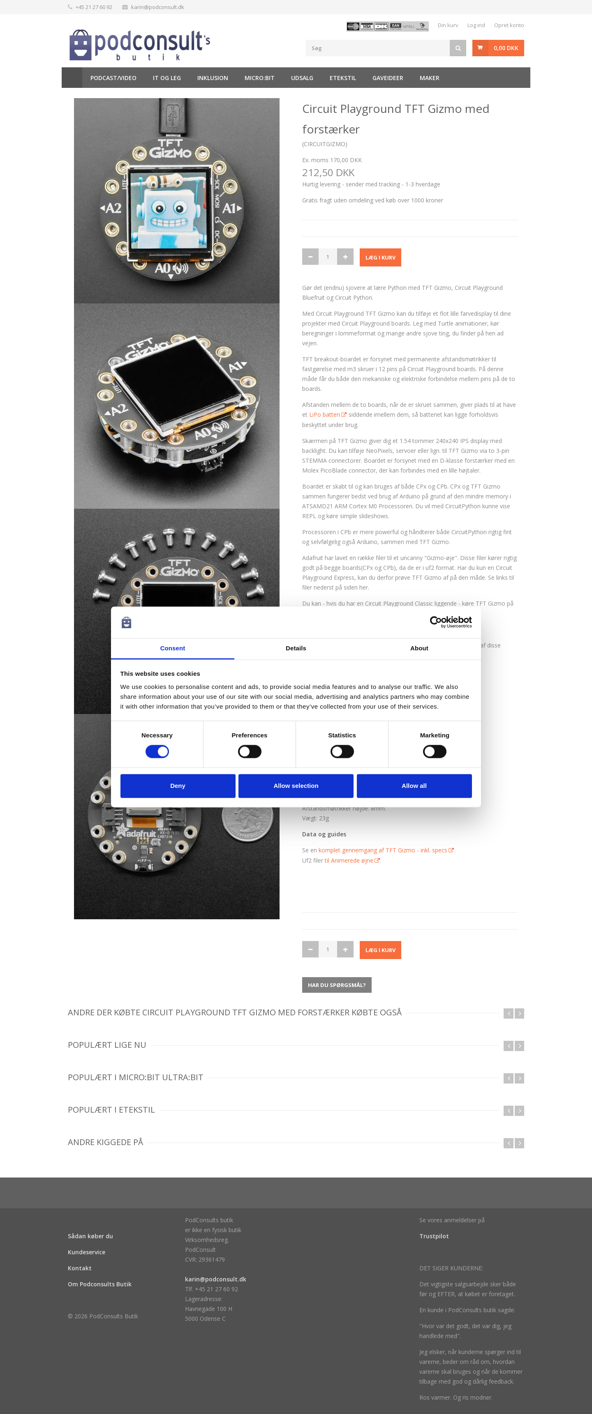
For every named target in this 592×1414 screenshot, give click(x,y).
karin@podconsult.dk (157, 7)
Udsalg (302, 78)
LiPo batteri (324, 414)
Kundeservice (86, 1252)
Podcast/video (113, 78)
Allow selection (295, 785)
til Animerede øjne (349, 860)
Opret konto (509, 25)
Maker (429, 78)
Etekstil (343, 78)
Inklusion (212, 78)
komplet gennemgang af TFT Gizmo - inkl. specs (383, 850)
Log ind (476, 25)
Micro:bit (260, 78)
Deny (177, 785)
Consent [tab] (172, 648)
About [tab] (419, 648)
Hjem (72, 77)
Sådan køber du (90, 1236)
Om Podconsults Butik (100, 1284)
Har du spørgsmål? (337, 985)
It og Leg (167, 78)
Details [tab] (296, 648)
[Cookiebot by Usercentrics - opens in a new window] (436, 622)
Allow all (414, 785)
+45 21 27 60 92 (94, 7)
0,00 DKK (506, 48)
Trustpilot (434, 1236)
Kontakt (80, 1268)
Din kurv (448, 25)
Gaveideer (387, 78)
